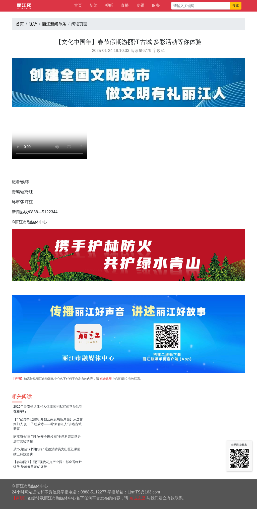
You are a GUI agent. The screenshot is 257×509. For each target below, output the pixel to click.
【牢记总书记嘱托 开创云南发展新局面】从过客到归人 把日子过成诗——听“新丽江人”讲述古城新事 (48, 424)
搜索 (235, 6)
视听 (109, 5)
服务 (156, 5)
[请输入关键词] (200, 6)
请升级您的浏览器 (49, 140)
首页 (78, 5)
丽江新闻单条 (54, 24)
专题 (140, 5)
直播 (125, 5)
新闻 (94, 5)
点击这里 (106, 378)
